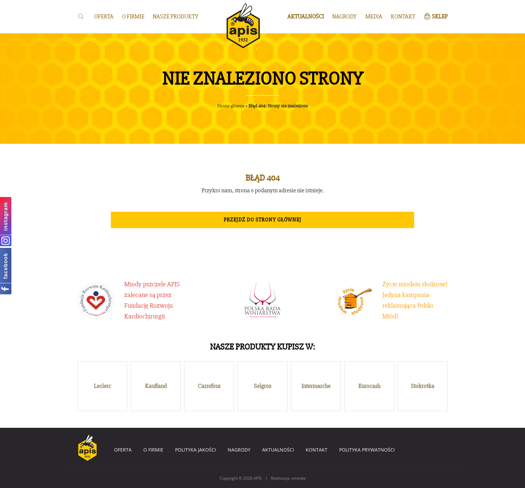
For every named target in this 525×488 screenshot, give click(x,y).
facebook (5, 266)
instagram (5, 216)
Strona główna (230, 106)
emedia (299, 478)
